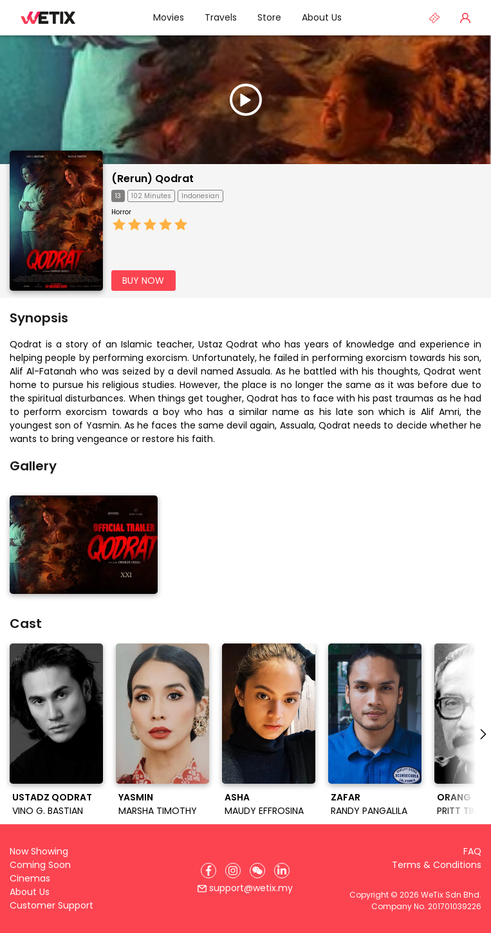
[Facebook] (208, 870)
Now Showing (39, 851)
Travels (221, 17)
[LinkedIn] (282, 870)
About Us (322, 17)
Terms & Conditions (436, 864)
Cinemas (30, 878)
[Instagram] (233, 870)
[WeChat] (257, 870)
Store (269, 17)
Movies (168, 17)
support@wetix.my (245, 888)
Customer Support (51, 905)
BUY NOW (143, 280)
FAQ (472, 851)
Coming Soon (40, 864)
